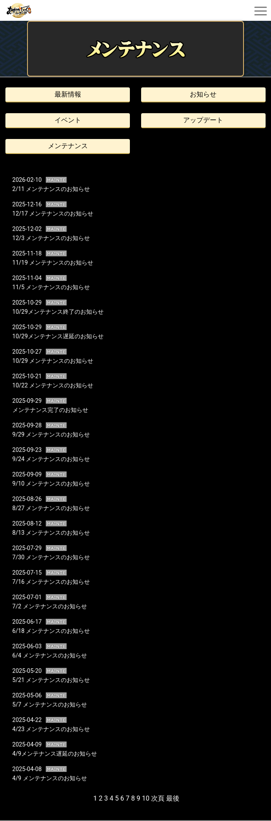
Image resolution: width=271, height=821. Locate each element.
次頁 (157, 798)
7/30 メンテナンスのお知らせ (51, 557)
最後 (172, 798)
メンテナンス (68, 146)
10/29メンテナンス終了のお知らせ (58, 311)
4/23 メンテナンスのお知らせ (51, 729)
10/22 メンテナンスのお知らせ (53, 385)
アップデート (203, 120)
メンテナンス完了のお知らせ (50, 410)
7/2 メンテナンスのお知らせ (49, 606)
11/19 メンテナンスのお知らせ (53, 262)
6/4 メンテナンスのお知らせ (49, 655)
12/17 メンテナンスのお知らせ (53, 213)
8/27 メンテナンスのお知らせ (51, 508)
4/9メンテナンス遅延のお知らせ (54, 753)
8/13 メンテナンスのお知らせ (51, 532)
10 (145, 798)
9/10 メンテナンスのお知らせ (51, 483)
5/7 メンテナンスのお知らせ (49, 704)
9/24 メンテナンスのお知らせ (51, 459)
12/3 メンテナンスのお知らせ (51, 238)
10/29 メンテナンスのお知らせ (53, 360)
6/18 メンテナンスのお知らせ (51, 631)
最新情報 (68, 94)
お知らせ (203, 94)
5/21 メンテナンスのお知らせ (51, 680)
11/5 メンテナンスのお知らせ (51, 287)
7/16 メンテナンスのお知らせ (51, 581)
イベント (68, 120)
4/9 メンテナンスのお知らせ (49, 778)
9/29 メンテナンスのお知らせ (51, 434)
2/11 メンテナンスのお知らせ (51, 189)
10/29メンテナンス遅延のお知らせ (58, 336)
